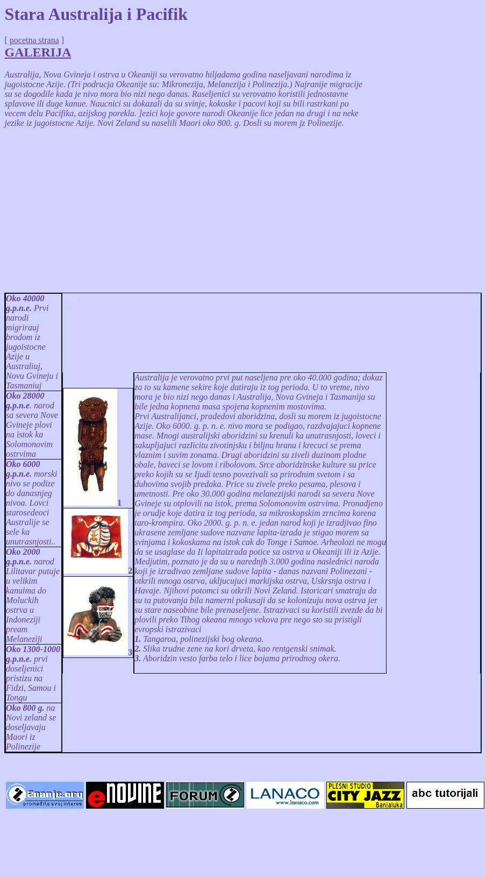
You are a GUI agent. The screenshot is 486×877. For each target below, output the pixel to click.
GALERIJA (38, 52)
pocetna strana (34, 40)
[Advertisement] (185, 212)
